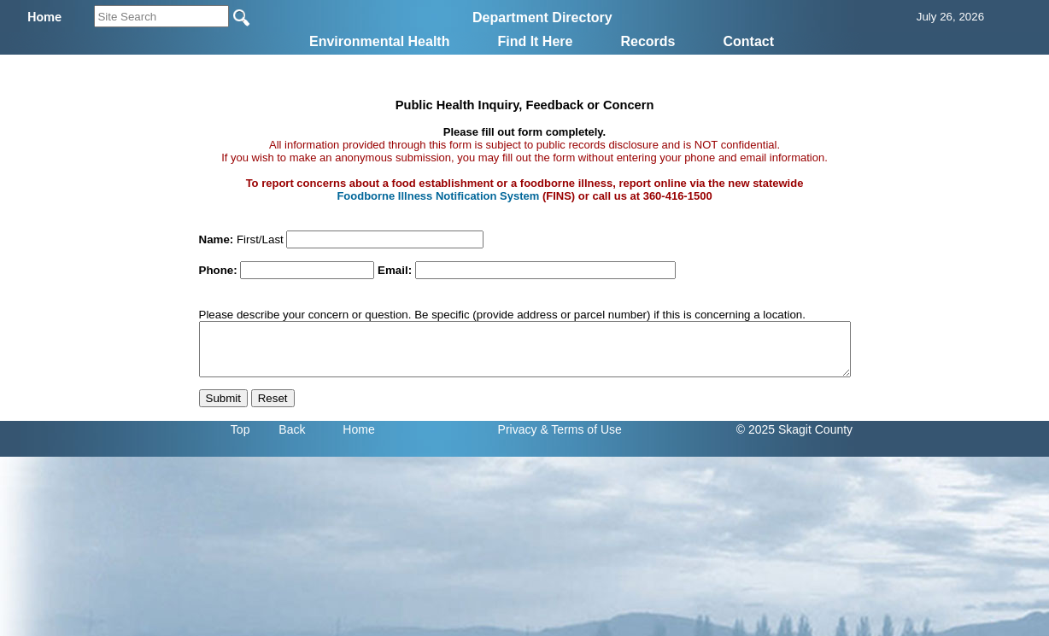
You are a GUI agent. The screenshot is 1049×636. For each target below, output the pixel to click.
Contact (748, 41)
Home (358, 429)
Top (240, 429)
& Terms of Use (580, 429)
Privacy (517, 429)
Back (291, 429)
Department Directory (542, 17)
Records (647, 41)
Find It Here (534, 41)
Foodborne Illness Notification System (438, 196)
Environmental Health (379, 41)
